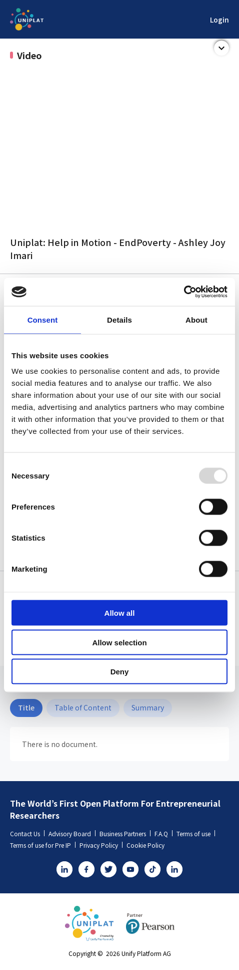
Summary (148, 707)
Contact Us (27, 833)
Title (26, 707)
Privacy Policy (101, 845)
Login (219, 20)
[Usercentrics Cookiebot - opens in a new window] (184, 292)
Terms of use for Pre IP (43, 845)
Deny (119, 671)
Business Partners (125, 833)
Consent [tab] (43, 319)
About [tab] (197, 319)
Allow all (119, 613)
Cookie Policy (145, 845)
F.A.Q (163, 833)
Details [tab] (119, 319)
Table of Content (83, 707)
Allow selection (119, 642)
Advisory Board (72, 833)
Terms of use (195, 833)
